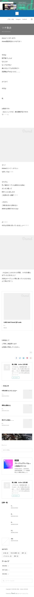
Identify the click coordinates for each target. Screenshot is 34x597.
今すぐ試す (22, 7)
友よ (12, 531)
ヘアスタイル (7, 556)
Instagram (18, 19)
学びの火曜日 (15, 553)
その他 (5, 553)
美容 (16, 556)
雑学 (24, 553)
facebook (24, 19)
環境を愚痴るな (6, 405)
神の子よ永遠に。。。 (8, 420)
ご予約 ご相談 (10, 19)
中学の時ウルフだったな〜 (9, 390)
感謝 (12, 539)
